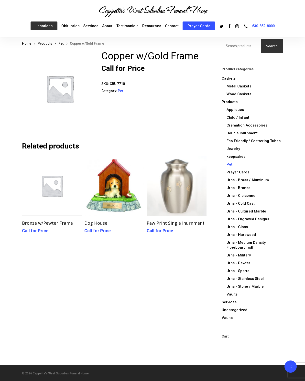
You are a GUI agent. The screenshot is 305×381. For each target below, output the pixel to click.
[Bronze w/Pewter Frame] (52, 186)
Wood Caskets (239, 94)
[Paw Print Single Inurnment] (177, 186)
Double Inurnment (242, 133)
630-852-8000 (263, 26)
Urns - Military (239, 255)
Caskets (229, 78)
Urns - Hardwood (241, 235)
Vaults (232, 294)
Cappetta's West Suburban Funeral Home (152, 10)
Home (26, 43)
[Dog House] (114, 186)
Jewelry (233, 149)
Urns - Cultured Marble (246, 211)
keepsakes (236, 156)
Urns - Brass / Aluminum (248, 180)
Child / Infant (238, 117)
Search (272, 46)
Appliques (235, 109)
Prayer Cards (238, 172)
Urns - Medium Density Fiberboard (246, 245)
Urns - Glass (237, 227)
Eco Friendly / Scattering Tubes (254, 141)
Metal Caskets (239, 86)
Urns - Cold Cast (241, 203)
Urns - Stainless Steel (245, 278)
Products (45, 43)
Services (229, 302)
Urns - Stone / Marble (245, 286)
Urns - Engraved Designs (248, 219)
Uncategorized (234, 310)
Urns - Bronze (239, 188)
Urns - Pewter (238, 263)
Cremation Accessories (247, 125)
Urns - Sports (238, 271)
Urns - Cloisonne (241, 195)
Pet (61, 43)
